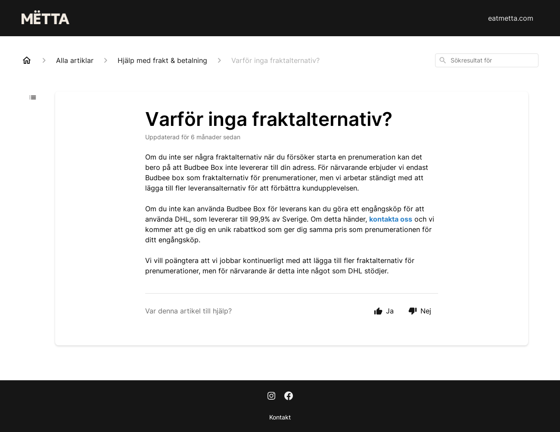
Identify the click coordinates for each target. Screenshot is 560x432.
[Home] (27, 60)
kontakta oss (390, 219)
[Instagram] (271, 397)
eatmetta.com (510, 18)
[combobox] (486, 60)
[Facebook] (288, 397)
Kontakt (280, 417)
